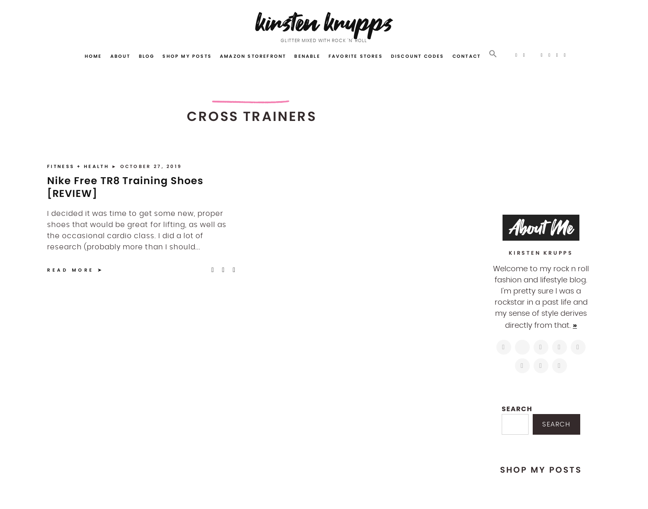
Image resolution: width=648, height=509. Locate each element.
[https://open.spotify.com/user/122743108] (559, 365)
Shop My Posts (187, 56)
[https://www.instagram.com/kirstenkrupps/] (503, 347)
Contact (467, 56)
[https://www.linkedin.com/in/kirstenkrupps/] (578, 347)
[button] (493, 54)
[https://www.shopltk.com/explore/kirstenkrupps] (522, 365)
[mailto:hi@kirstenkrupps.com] (541, 365)
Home (93, 56)
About (120, 56)
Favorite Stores (356, 56)
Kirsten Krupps (324, 22)
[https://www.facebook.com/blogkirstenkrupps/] (541, 347)
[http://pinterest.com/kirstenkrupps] (559, 347)
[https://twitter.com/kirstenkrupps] (522, 347)
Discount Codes (417, 56)
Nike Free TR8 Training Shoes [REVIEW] (125, 187)
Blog (147, 56)
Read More (70, 270)
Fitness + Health (79, 166)
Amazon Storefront (253, 56)
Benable (307, 56)
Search (517, 409)
